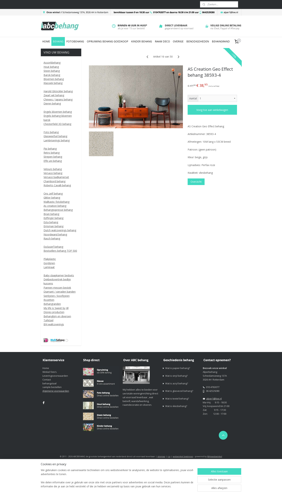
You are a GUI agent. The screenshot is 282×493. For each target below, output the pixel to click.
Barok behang (52, 75)
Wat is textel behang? (177, 398)
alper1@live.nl (214, 398)
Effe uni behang (53, 161)
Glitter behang (52, 197)
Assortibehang (52, 62)
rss (169, 456)
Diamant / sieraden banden (60, 291)
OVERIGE (178, 41)
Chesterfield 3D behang (57, 124)
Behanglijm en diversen (57, 316)
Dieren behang (52, 103)
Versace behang (53, 173)
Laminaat (49, 267)
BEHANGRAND (221, 41)
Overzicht (196, 181)
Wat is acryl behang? (176, 383)
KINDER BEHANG (141, 41)
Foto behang (51, 132)
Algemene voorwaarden (55, 391)
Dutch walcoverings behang (60, 230)
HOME (46, 41)
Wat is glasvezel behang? (179, 391)
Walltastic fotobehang (56, 201)
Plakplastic (50, 259)
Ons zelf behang (53, 193)
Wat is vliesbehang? (176, 406)
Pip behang (50, 148)
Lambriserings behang (57, 140)
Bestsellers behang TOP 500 (60, 250)
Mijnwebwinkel (214, 456)
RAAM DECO (162, 41)
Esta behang (51, 222)
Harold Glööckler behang (58, 91)
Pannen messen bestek (57, 287)
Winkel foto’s (49, 372)
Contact (46, 379)
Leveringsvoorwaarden (55, 375)
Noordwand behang (55, 234)
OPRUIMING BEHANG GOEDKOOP (107, 41)
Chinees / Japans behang (58, 99)
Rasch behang (52, 238)
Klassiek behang (53, 83)
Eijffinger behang (53, 218)
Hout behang (51, 66)
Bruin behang (51, 214)
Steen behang (52, 71)
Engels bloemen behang (58, 111)
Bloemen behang (54, 79)
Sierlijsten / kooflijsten (57, 296)
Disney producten (54, 312)
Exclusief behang (53, 246)
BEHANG (58, 41)
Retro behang (52, 152)
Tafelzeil (48, 320)
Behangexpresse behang (58, 210)
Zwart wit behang (54, 95)
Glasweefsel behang (55, 136)
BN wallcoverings (54, 324)
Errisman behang (53, 226)
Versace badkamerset (56, 177)
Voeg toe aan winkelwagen (212, 110)
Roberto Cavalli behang (57, 185)
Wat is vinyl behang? (176, 375)
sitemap (161, 456)
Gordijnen (49, 263)
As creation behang (55, 206)
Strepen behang (53, 156)
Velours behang (53, 169)
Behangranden (52, 304)
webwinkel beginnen (183, 456)
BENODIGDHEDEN (197, 41)
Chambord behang (54, 181)
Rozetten (49, 300)
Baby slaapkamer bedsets (59, 275)
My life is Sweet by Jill (56, 308)
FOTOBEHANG (75, 41)
